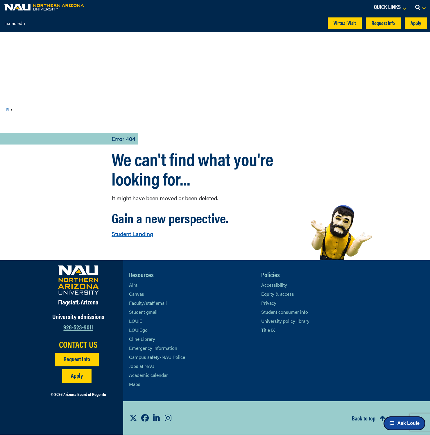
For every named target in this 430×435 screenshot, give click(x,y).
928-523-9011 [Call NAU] (78, 326)
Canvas (137, 293)
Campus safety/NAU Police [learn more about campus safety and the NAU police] (157, 356)
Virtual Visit (334, 23)
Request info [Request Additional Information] (76, 359)
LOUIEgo (138, 329)
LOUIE (136, 320)
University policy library (285, 320)
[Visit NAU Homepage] (78, 280)
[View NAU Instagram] (168, 418)
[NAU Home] (44, 7)
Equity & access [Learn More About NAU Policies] (277, 293)
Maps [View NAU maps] (134, 383)
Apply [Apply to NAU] (76, 375)
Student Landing (133, 234)
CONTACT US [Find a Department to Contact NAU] (78, 344)
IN (8, 109)
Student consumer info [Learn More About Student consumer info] (284, 311)
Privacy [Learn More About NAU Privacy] (268, 302)
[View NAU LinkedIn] (156, 418)
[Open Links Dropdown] (384, 7)
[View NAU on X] (133, 418)
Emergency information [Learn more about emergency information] (153, 347)
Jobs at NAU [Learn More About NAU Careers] (142, 365)
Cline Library (142, 338)
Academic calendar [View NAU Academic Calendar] (149, 374)
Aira (133, 284)
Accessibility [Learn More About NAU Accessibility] (273, 284)
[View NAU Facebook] (145, 418)
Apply (414, 23)
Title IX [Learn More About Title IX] (268, 329)
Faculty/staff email (147, 302)
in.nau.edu (15, 23)
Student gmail (143, 311)
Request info (378, 23)
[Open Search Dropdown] (420, 7)
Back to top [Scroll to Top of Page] (359, 418)
